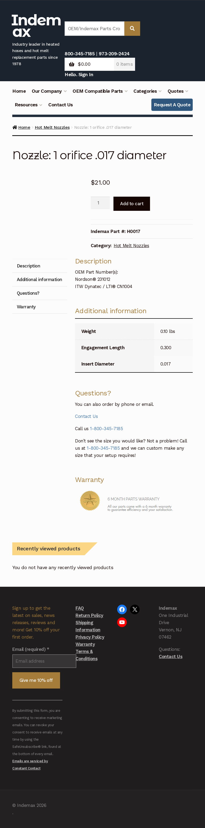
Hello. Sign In (79, 74)
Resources (26, 104)
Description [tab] (28, 266)
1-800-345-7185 (106, 428)
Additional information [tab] (39, 279)
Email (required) (30, 649)
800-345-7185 (79, 53)
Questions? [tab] (28, 293)
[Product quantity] (100, 203)
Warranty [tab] (26, 306)
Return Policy (89, 615)
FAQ (80, 608)
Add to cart (131, 203)
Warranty (85, 644)
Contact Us (60, 104)
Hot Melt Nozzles (52, 127)
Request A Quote (172, 104)
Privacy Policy (90, 637)
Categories (145, 91)
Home (19, 91)
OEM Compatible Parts (98, 91)
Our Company (47, 91)
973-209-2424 (114, 53)
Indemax (36, 26)
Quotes (175, 91)
